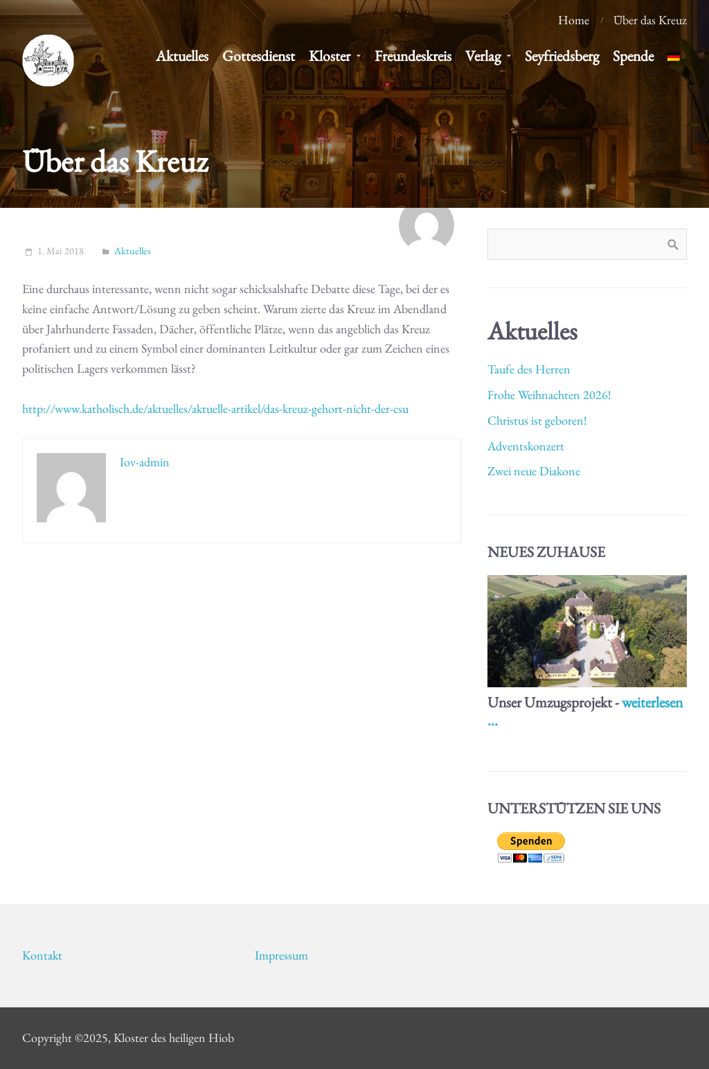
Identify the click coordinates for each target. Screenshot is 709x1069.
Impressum (281, 955)
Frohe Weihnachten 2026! (549, 395)
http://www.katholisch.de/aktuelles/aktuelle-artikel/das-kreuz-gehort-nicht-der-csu (215, 408)
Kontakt (42, 955)
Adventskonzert (525, 446)
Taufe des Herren (529, 369)
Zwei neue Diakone (533, 471)
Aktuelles (132, 250)
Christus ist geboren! (537, 420)
